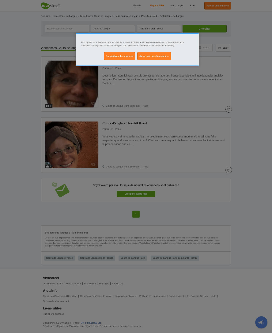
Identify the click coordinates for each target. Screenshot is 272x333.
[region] (137, 49)
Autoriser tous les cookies (154, 56)
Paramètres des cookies (119, 56)
